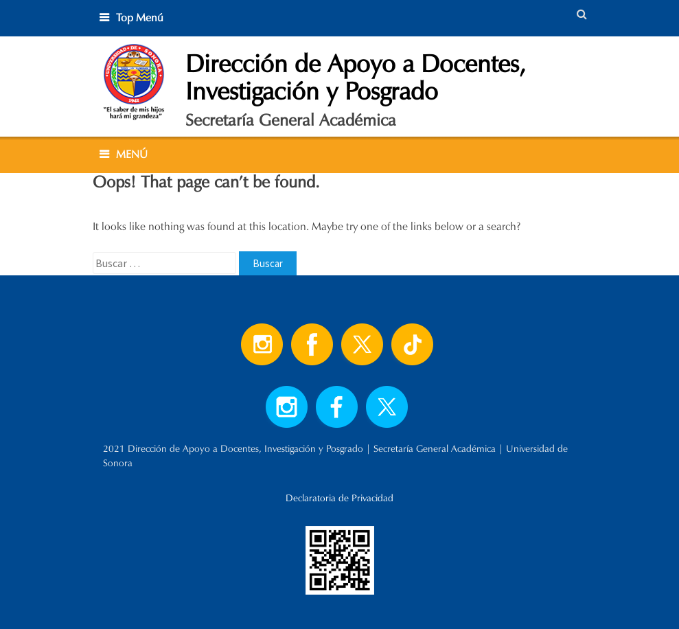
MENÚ (132, 154)
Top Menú (139, 17)
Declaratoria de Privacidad (339, 498)
